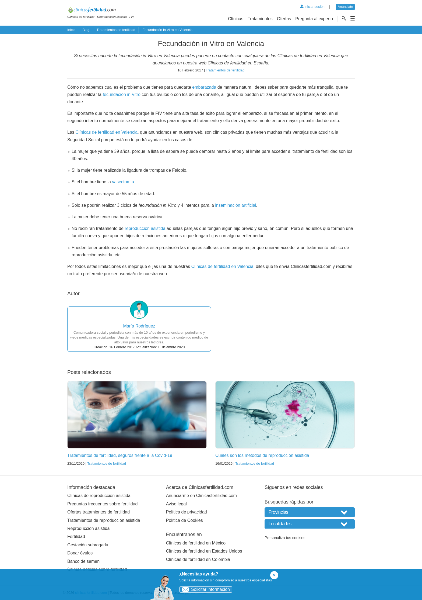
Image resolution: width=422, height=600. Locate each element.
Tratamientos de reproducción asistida (103, 520)
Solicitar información (205, 589)
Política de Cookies (184, 520)
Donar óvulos (80, 553)
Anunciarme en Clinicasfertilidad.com (201, 495)
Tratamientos (260, 18)
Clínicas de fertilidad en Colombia (198, 559)
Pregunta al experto (314, 18)
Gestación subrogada (87, 545)
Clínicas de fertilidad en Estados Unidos (204, 551)
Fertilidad (76, 536)
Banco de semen (83, 561)
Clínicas (235, 18)
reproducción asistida (145, 228)
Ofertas (284, 18)
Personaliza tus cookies (285, 538)
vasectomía (123, 182)
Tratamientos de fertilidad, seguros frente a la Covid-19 (119, 455)
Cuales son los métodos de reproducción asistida (262, 455)
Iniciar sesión (312, 7)
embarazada (204, 87)
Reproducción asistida (88, 528)
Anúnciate (345, 7)
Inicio (71, 30)
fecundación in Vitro (121, 94)
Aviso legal (176, 504)
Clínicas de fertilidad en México (196, 543)
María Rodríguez (139, 326)
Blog (85, 30)
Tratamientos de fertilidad (116, 30)
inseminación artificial (235, 205)
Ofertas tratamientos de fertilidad (98, 512)
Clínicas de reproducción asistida (99, 495)
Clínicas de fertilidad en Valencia (106, 132)
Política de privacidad (186, 512)
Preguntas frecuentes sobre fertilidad (102, 504)
